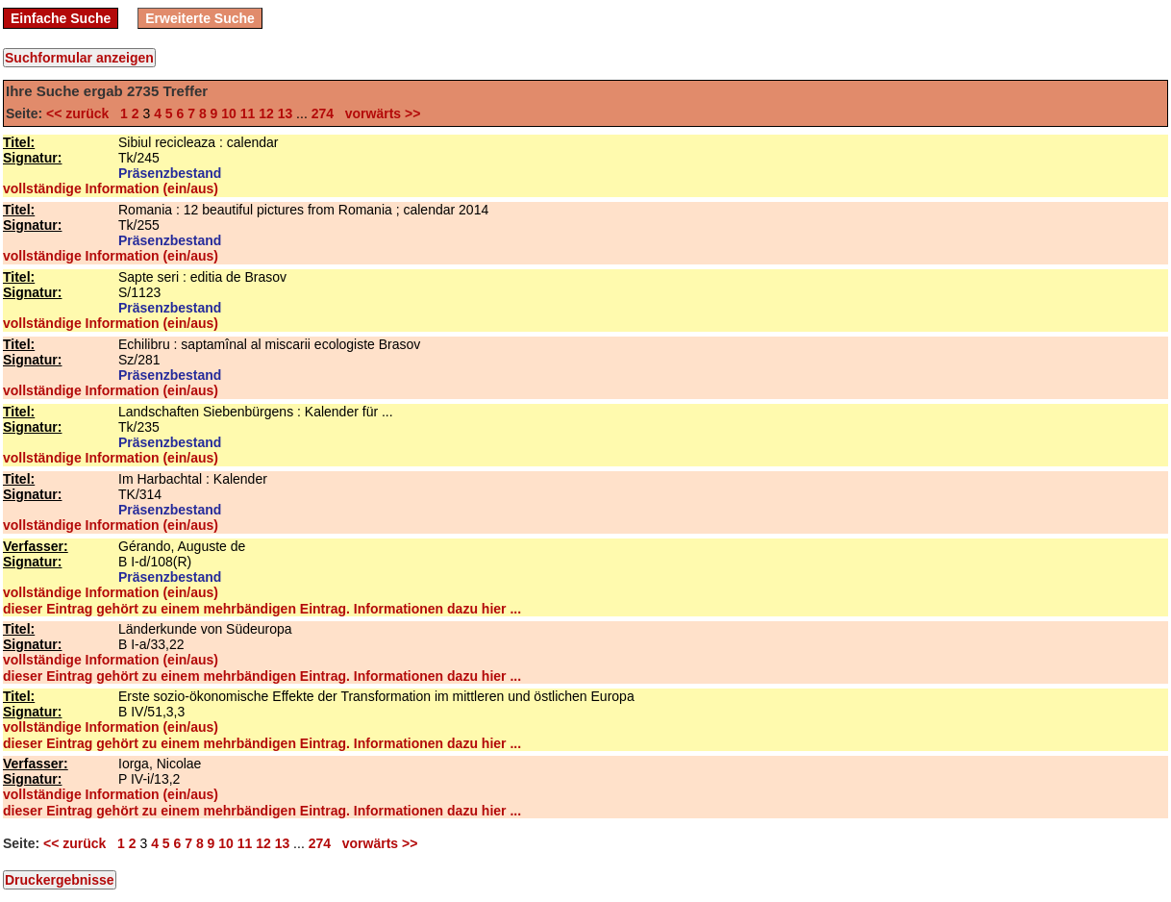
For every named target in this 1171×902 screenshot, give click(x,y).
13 (285, 113)
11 (248, 113)
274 (322, 113)
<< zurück (81, 113)
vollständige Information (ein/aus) (110, 188)
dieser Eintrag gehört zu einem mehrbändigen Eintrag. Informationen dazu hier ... (262, 608)
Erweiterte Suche (200, 18)
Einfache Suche (61, 18)
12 (266, 113)
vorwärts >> (378, 113)
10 (229, 113)
